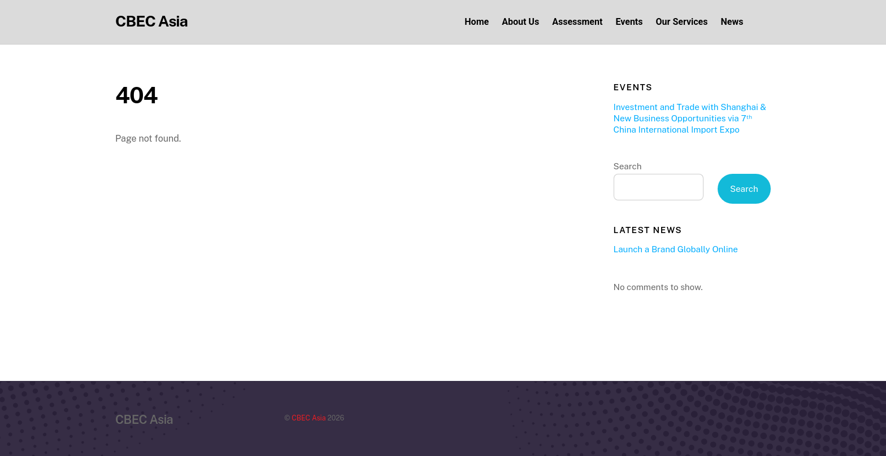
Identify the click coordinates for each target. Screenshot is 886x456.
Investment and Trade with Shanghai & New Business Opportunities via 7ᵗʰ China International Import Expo (690, 118)
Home (476, 21)
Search (628, 166)
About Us (520, 21)
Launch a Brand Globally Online (676, 249)
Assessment (577, 21)
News (732, 21)
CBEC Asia (308, 418)
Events (628, 21)
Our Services (682, 21)
